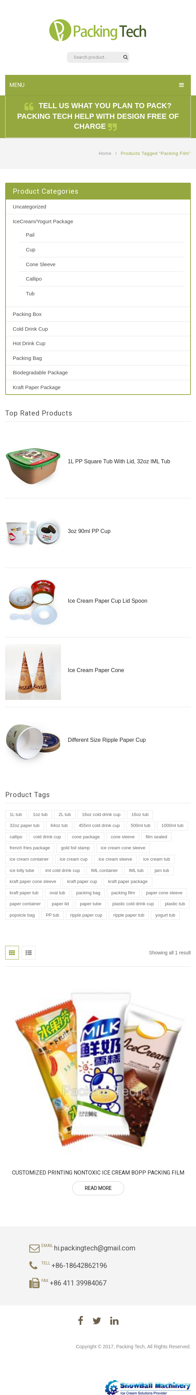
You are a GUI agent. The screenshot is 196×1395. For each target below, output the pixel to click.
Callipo (34, 279)
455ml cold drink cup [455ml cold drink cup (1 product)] (99, 825)
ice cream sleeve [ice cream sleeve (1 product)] (115, 859)
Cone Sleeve (40, 264)
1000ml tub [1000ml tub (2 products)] (173, 825)
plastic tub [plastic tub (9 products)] (175, 903)
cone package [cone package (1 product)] (86, 836)
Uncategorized (29, 206)
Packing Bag (27, 358)
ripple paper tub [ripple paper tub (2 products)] (128, 915)
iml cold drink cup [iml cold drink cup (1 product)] (62, 870)
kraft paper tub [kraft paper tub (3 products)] (24, 892)
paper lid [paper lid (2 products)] (60, 903)
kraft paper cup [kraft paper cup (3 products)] (82, 881)
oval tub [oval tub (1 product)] (57, 892)
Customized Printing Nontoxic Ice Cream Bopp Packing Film (98, 1172)
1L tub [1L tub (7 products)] (16, 814)
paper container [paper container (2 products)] (25, 903)
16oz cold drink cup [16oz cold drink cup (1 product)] (101, 814)
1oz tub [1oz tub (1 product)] (40, 814)
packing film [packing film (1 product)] (123, 892)
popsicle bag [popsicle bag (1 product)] (22, 915)
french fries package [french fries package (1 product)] (30, 847)
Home (105, 153)
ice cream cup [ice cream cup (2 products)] (73, 859)
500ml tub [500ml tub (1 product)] (141, 825)
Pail (30, 235)
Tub (30, 293)
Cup (30, 249)
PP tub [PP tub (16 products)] (52, 915)
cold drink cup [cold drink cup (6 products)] (47, 836)
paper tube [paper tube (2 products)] (90, 903)
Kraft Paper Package (37, 387)
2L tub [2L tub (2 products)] (65, 814)
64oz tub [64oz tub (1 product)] (59, 825)
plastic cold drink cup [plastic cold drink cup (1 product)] (133, 903)
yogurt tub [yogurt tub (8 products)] (165, 915)
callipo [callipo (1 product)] (16, 836)
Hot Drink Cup (29, 343)
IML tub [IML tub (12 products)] (136, 870)
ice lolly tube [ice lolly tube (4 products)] (22, 870)
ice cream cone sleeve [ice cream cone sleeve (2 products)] (123, 847)
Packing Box (27, 314)
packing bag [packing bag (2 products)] (88, 892)
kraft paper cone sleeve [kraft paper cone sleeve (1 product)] (33, 881)
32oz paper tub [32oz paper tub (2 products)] (25, 825)
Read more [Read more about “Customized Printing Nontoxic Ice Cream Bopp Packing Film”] (98, 1188)
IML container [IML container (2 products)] (104, 870)
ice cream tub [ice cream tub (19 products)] (156, 859)
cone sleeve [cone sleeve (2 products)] (123, 836)
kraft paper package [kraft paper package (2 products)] (128, 881)
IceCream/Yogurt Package (43, 221)
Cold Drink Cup (30, 329)
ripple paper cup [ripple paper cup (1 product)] (86, 915)
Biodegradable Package (40, 372)
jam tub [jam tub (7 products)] (162, 870)
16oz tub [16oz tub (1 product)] (140, 814)
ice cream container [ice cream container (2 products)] (29, 859)
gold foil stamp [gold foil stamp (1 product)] (75, 847)
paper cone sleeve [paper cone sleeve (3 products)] (164, 892)
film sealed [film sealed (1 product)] (156, 836)
